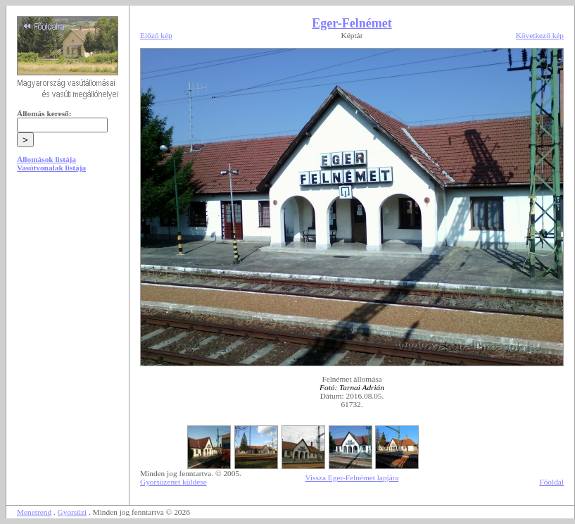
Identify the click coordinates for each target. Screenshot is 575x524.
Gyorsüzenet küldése (173, 482)
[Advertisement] (67, 290)
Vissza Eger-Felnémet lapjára (351, 477)
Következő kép (540, 35)
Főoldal (551, 482)
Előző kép (156, 35)
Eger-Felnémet (351, 23)
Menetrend (34, 512)
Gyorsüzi (72, 512)
